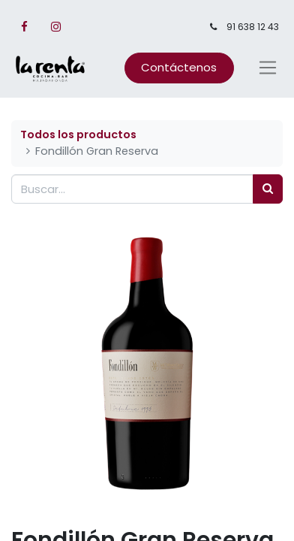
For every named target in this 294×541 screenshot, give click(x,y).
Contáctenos (179, 67)
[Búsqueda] (268, 189)
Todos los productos (78, 134)
